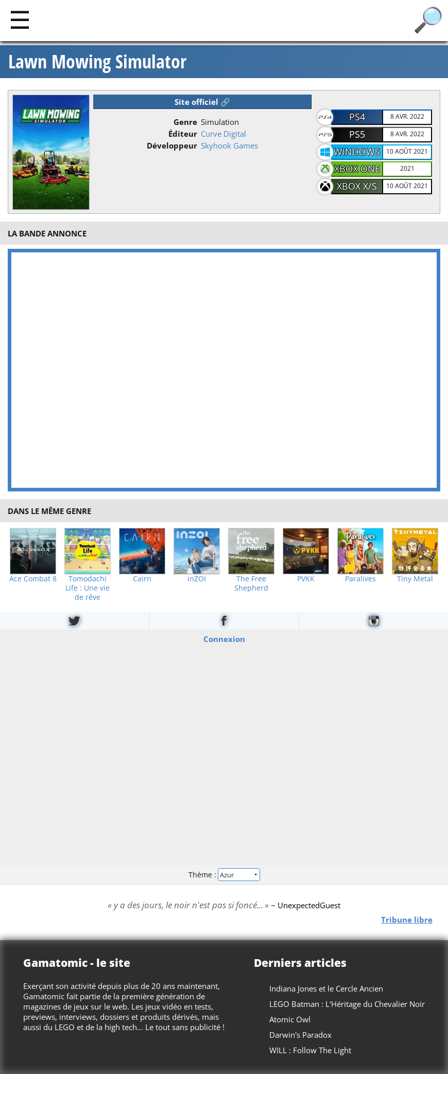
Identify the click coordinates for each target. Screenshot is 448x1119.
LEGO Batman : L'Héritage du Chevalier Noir (347, 1004)
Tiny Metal (415, 578)
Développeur (172, 145)
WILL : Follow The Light (310, 1050)
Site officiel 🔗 (202, 102)
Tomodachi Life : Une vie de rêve (87, 588)
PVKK (306, 578)
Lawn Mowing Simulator (97, 61)
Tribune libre (407, 919)
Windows (357, 151)
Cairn (142, 578)
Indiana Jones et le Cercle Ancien (326, 988)
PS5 (357, 134)
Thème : (224, 874)
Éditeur (182, 134)
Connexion (224, 639)
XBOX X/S (357, 186)
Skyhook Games (229, 145)
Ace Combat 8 (33, 578)
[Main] (20, 19)
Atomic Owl (290, 1019)
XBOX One (357, 168)
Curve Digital (223, 134)
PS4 (357, 117)
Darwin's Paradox (300, 1035)
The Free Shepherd (251, 583)
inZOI (196, 578)
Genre (185, 122)
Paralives (360, 578)
